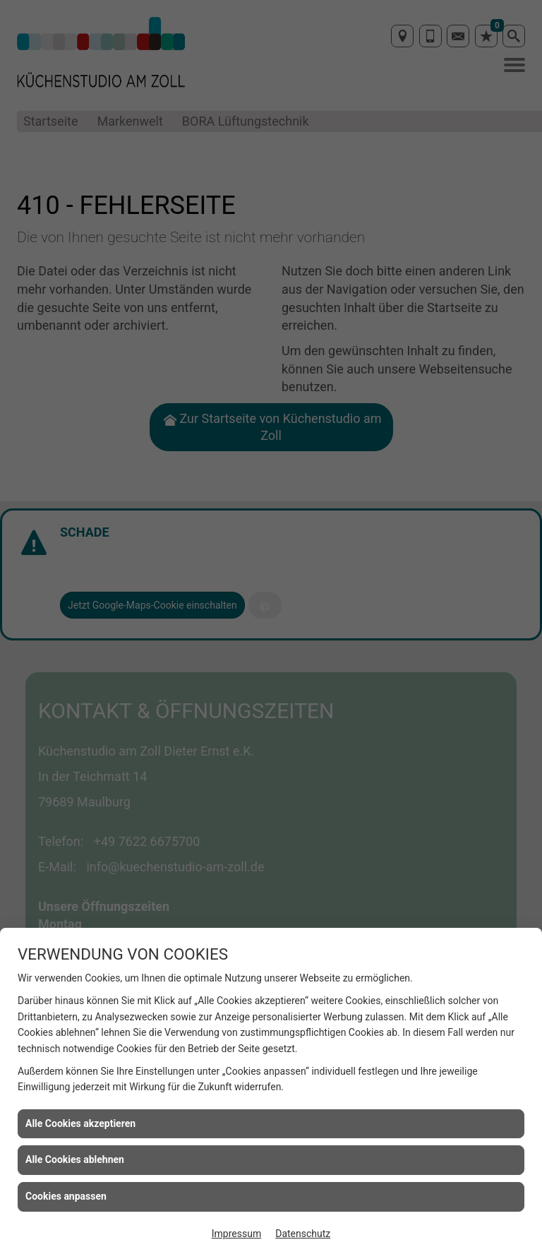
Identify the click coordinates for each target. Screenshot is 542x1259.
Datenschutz (302, 1233)
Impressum (236, 1233)
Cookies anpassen (66, 1196)
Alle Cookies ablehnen (74, 1159)
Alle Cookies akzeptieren (80, 1123)
